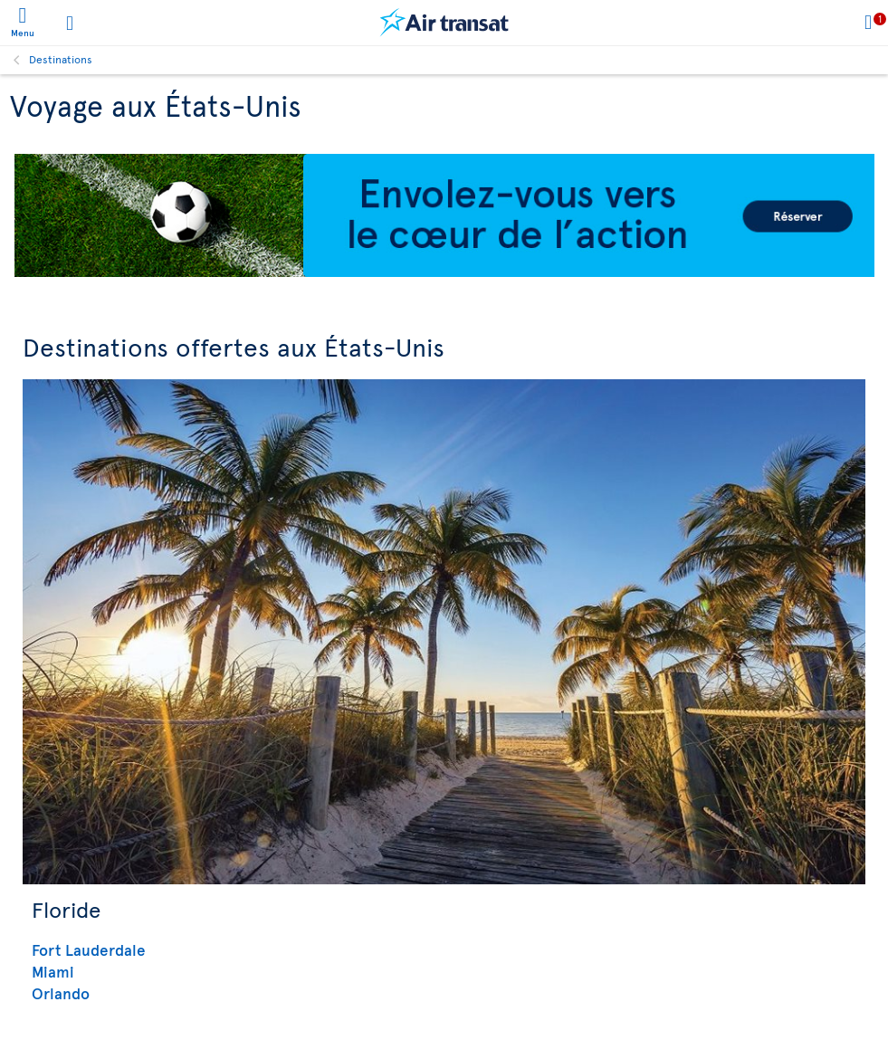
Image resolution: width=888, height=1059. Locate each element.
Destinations (60, 59)
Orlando (61, 993)
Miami (53, 971)
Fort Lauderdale (89, 949)
